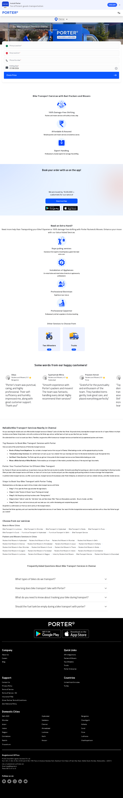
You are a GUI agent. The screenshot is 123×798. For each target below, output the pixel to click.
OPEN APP (112, 5)
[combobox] (58, 46)
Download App (61, 201)
